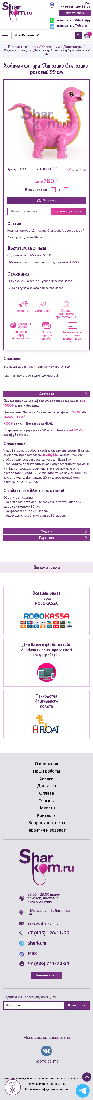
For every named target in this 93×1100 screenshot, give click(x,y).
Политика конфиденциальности (46, 1089)
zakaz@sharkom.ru (43, 923)
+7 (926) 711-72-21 (48, 964)
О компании (46, 764)
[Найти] (43, 35)
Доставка (46, 786)
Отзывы (46, 801)
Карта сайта (46, 1061)
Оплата (46, 793)
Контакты (46, 816)
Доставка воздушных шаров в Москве (29, 1078)
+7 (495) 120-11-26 (75, 7)
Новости (46, 808)
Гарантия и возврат (46, 830)
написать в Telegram (70, 26)
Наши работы (46, 771)
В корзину (46, 200)
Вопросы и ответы (46, 823)
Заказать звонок (75, 13)
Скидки (47, 779)
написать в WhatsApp (70, 20)
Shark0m (36, 943)
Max (87, 3)
